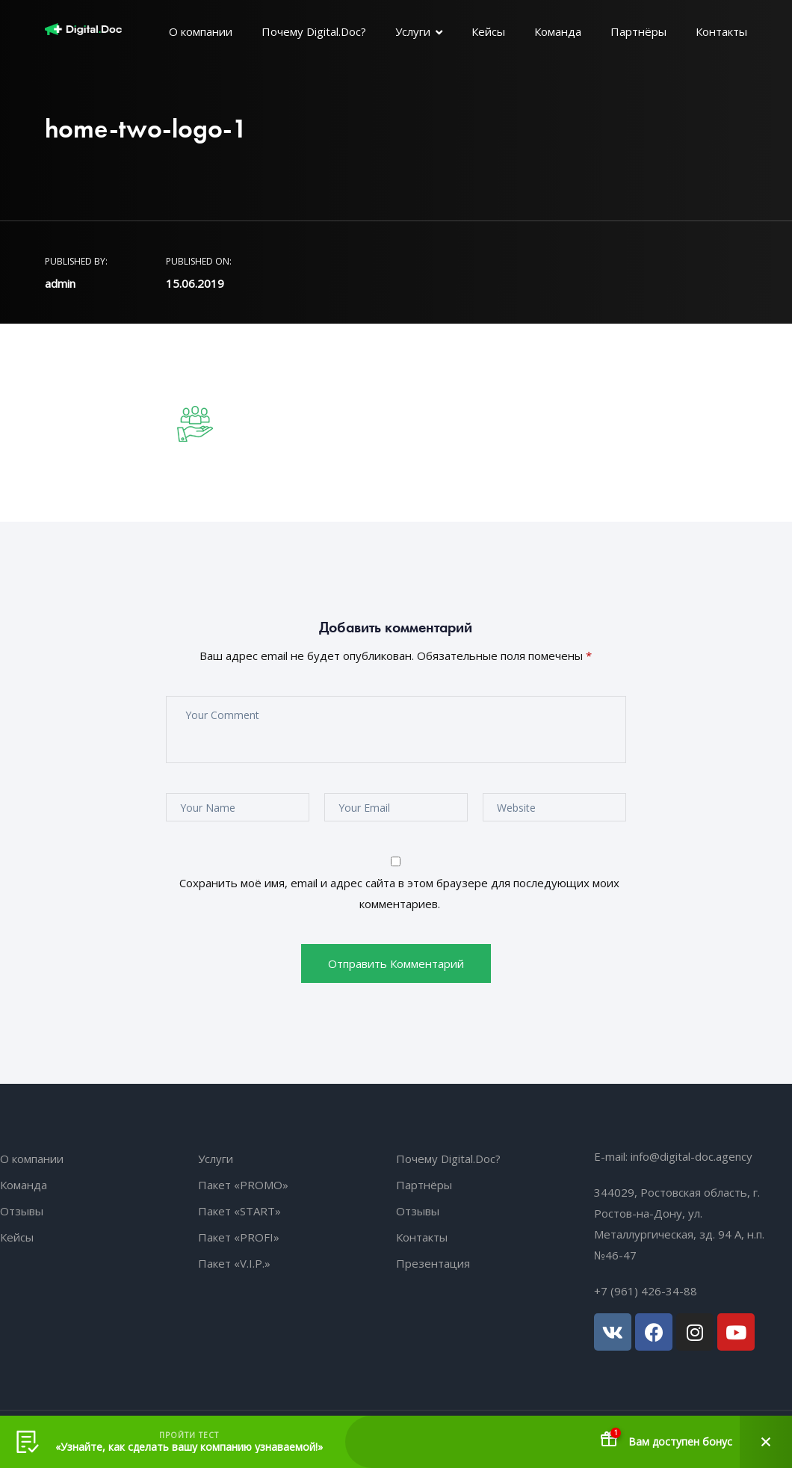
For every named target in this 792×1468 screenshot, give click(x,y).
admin (60, 283)
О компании (200, 31)
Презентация (433, 1263)
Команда (557, 31)
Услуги (412, 31)
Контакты (721, 31)
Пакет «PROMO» (243, 1184)
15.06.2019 (195, 283)
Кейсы (488, 31)
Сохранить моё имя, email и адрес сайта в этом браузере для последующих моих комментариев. (399, 893)
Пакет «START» (239, 1210)
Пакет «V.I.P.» (234, 1263)
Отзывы (21, 1210)
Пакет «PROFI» (238, 1237)
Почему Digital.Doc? (314, 31)
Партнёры (638, 31)
